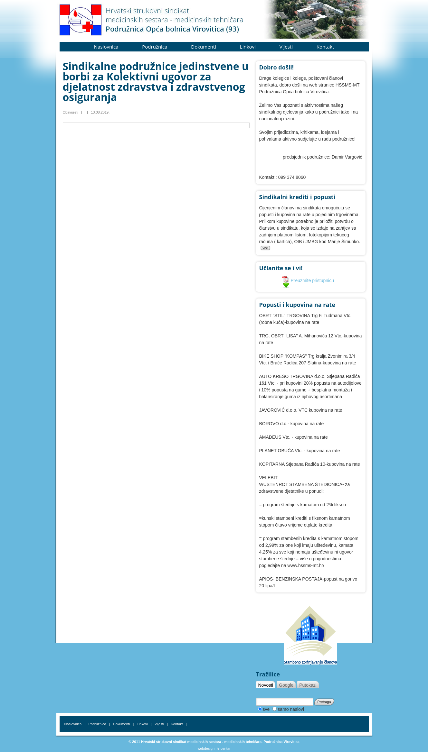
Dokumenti (203, 46)
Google (286, 685)
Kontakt (325, 46)
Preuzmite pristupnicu (308, 280)
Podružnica (154, 46)
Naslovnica (106, 46)
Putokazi (308, 685)
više (265, 248)
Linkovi (248, 46)
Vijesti (286, 46)
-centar (223, 748)
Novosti (265, 685)
